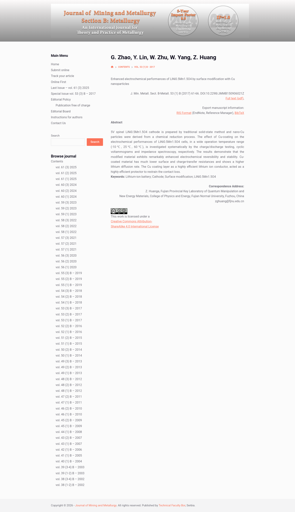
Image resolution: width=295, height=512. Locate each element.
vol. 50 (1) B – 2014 (69, 355)
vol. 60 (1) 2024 (66, 196)
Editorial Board (61, 111)
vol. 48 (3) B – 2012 (69, 379)
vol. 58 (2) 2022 (66, 226)
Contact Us (58, 123)
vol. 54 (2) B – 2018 (69, 296)
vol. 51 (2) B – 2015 (69, 338)
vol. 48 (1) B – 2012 (69, 391)
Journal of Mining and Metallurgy (96, 505)
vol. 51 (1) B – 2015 (69, 343)
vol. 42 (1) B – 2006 (69, 449)
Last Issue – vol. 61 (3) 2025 (70, 88)
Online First (58, 82)
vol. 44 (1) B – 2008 (69, 432)
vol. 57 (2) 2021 (66, 243)
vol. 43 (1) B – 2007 (69, 444)
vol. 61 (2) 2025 (66, 173)
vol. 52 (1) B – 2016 (69, 332)
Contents (57, 161)
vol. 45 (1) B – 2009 (69, 426)
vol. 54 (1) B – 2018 (69, 302)
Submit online (60, 70)
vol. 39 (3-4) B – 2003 (70, 467)
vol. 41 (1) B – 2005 (69, 455)
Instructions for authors (66, 117)
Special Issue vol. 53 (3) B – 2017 (73, 93)
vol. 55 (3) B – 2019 (69, 273)
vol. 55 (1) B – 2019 (69, 285)
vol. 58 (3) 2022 (66, 220)
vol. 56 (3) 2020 (66, 255)
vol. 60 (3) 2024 (66, 185)
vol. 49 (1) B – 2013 (69, 373)
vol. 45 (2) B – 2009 (69, 420)
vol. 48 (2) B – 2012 (69, 385)
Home (55, 64)
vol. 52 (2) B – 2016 (69, 326)
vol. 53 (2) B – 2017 (69, 314)
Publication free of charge (73, 105)
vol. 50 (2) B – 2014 (69, 349)
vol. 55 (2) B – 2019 (69, 279)
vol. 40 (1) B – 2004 (69, 461)
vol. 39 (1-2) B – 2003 (70, 473)
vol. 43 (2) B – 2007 (69, 438)
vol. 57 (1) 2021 (66, 249)
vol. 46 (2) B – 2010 (69, 408)
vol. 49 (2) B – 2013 (69, 367)
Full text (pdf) (235, 98)
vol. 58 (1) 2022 (66, 232)
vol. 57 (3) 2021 (66, 238)
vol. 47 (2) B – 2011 (69, 396)
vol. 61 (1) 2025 (66, 179)
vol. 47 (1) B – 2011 (69, 402)
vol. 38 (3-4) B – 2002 (70, 479)
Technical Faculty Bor (172, 505)
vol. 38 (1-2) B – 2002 (70, 485)
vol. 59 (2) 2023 (66, 208)
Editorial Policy (61, 99)
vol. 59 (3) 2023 (66, 202)
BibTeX (239, 113)
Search (55, 135)
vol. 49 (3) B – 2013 (69, 361)
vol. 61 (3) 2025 (66, 167)
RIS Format (184, 113)
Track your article (62, 76)
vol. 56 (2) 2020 (66, 261)
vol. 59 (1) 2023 (66, 214)
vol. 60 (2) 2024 (66, 191)
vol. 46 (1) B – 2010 (69, 414)
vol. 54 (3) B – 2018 (69, 291)
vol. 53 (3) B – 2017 (69, 308)
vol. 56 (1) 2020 (66, 267)
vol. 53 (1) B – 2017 (69, 320)
